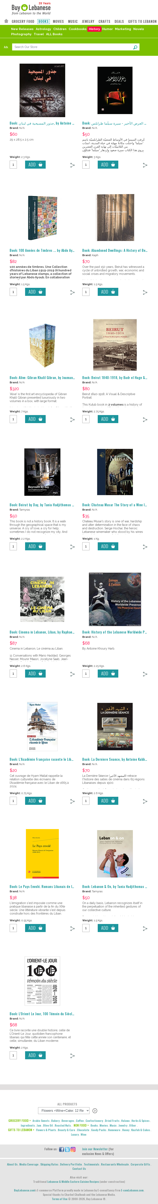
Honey (125, 1130)
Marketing (123, 29)
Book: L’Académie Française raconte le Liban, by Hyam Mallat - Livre (59, 759)
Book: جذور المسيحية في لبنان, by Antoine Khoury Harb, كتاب (54, 123)
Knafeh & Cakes (140, 1130)
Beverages (68, 1120)
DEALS (119, 21)
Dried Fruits (112, 1120)
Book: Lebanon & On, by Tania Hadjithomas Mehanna (120, 886)
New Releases (22, 29)
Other (132, 1125)
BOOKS (43, 21)
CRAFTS (104, 21)
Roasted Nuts (63, 1125)
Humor (107, 29)
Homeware (114, 1130)
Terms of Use (59, 1199)
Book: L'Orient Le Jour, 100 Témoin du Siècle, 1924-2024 (51, 1013)
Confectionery (94, 1120)
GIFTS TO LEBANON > (21, 1129)
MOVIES (58, 21)
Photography (21, 34)
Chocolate (83, 1130)
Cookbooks (78, 29)
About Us (12, 1164)
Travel (39, 34)
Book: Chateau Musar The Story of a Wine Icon (116, 504)
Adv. (6, 47)
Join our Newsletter (95, 1149)
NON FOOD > (81, 1125)
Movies (104, 1125)
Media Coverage (28, 1164)
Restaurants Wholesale (115, 1164)
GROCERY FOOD (23, 21)
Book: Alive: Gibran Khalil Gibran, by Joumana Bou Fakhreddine (55, 377)
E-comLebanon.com (132, 1190)
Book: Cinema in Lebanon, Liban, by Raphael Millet (46, 632)
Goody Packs (98, 1130)
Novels (138, 29)
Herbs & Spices (140, 1120)
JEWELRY (88, 21)
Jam (39, 1125)
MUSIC (73, 21)
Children (59, 29)
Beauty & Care (66, 1130)
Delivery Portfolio (71, 1164)
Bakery (55, 1120)
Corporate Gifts (140, 1164)
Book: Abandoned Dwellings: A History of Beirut (116, 250)
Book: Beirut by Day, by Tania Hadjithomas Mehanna (47, 504)
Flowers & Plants (46, 1130)
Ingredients (28, 1125)
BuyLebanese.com (24, 1190)
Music (113, 1125)
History (94, 29)
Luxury (75, 1134)
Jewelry (122, 1125)
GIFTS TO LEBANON (142, 21)
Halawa (125, 1120)
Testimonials (91, 1164)
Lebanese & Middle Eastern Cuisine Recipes (73, 1181)
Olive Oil (48, 1125)
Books (94, 1125)
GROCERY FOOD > (19, 1120)
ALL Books (54, 34)
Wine (83, 1134)
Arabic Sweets (41, 1120)
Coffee (80, 1120)
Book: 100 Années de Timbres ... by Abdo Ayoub (44, 250)
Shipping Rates (49, 1164)
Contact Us (79, 1168)
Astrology (43, 29)
